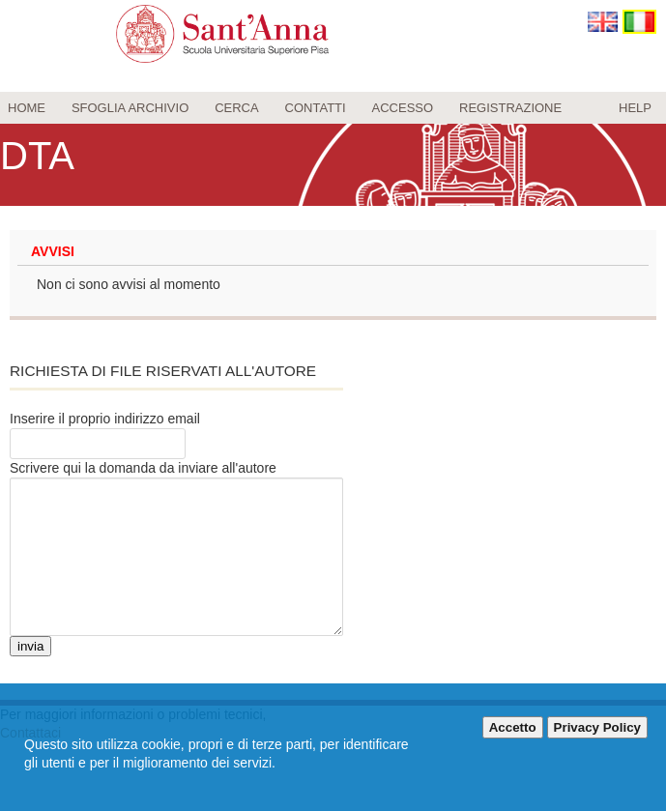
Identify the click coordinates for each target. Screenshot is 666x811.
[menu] (333, 108)
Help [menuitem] (635, 108)
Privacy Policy (597, 727)
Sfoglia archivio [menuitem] (130, 108)
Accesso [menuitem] (403, 108)
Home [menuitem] (26, 108)
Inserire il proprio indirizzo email (105, 418)
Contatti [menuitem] (315, 108)
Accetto (512, 727)
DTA (37, 155)
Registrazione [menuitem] (510, 108)
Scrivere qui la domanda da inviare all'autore (143, 468)
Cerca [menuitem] (237, 108)
